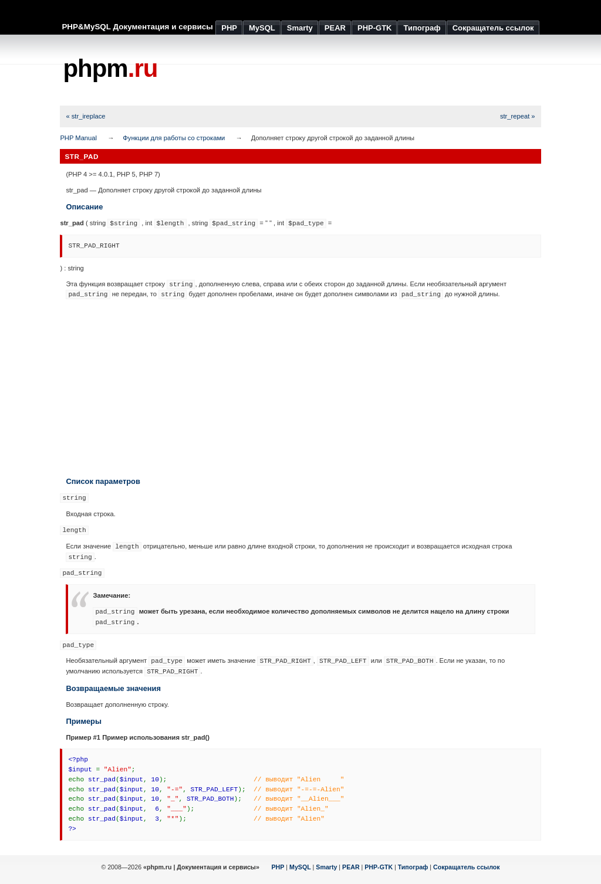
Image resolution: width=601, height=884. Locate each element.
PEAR (351, 867)
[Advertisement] (327, 70)
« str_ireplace (85, 116)
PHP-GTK (378, 867)
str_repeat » (517, 116)
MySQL (300, 867)
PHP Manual (78, 137)
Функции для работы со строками (174, 137)
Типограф (413, 867)
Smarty (326, 867)
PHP (278, 867)
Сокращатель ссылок (466, 867)
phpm (110, 68)
